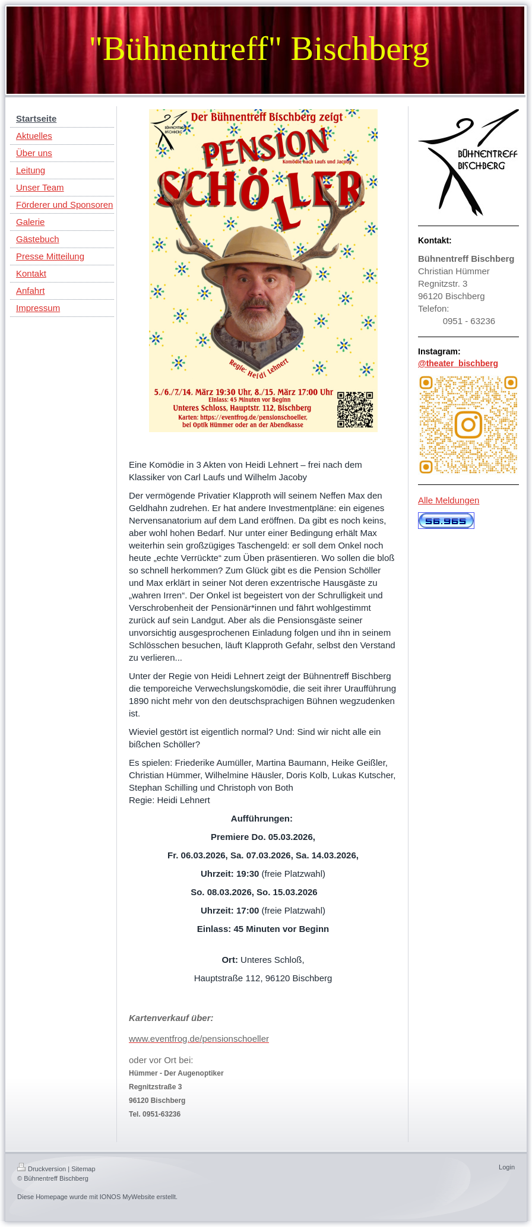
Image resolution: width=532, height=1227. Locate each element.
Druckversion (41, 1168)
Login (507, 1167)
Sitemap (83, 1168)
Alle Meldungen (448, 500)
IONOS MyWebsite (127, 1196)
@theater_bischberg (458, 363)
